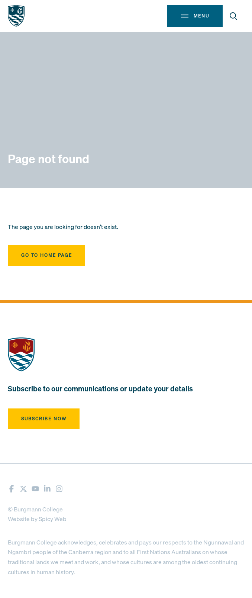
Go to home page (46, 255)
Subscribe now (44, 419)
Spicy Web (53, 519)
